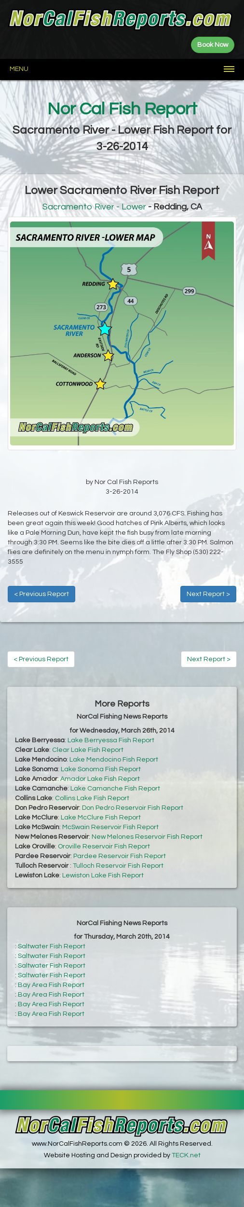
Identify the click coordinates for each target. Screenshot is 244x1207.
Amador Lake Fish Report (100, 779)
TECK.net (186, 1155)
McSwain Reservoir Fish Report (110, 827)
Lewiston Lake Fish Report (103, 875)
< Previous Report (41, 594)
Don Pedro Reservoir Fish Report (132, 808)
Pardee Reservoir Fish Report (119, 856)
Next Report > (208, 594)
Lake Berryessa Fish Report (111, 740)
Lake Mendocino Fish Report (113, 759)
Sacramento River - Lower (94, 206)
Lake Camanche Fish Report (115, 788)
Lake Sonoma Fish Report (101, 769)
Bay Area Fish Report (51, 985)
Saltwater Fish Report (51, 946)
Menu (19, 69)
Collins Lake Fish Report (92, 798)
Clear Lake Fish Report (87, 750)
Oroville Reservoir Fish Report (104, 846)
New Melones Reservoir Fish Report (147, 836)
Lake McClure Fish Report (101, 817)
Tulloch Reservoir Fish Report (118, 865)
